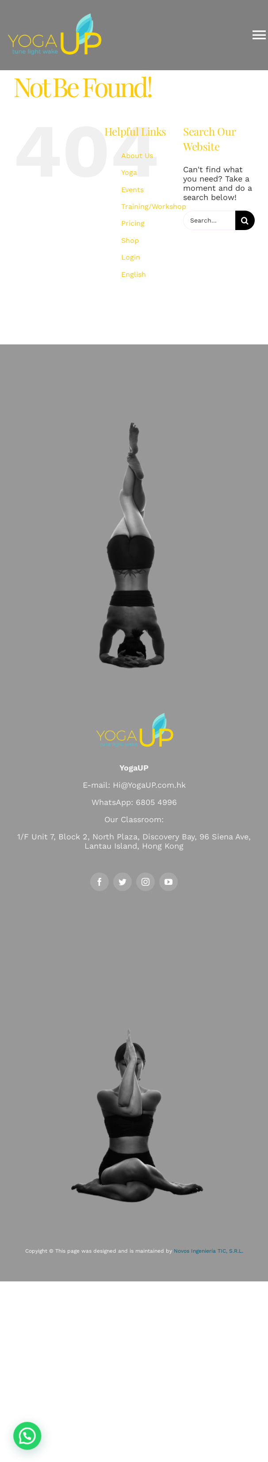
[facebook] (99, 882)
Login (130, 257)
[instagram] (145, 882)
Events (132, 189)
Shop (130, 240)
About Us (137, 155)
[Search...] (209, 220)
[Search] (245, 220)
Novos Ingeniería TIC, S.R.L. (208, 1251)
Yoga (129, 172)
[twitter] (122, 882)
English (133, 274)
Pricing (133, 223)
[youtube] (168, 882)
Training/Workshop (153, 206)
